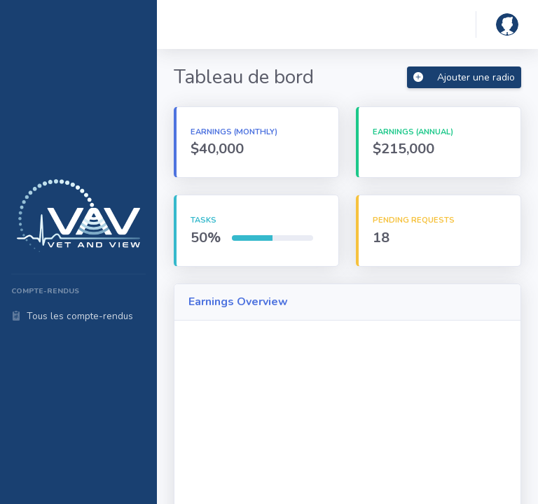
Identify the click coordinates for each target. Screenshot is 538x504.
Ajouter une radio (464, 77)
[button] (507, 24)
